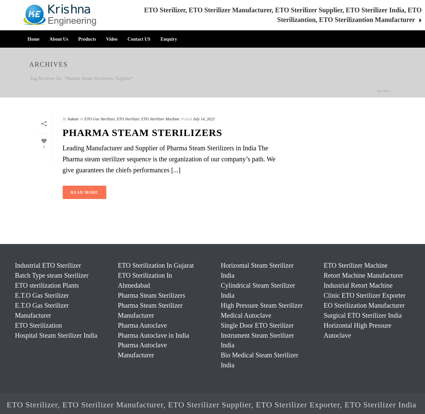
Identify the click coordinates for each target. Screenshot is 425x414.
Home (34, 39)
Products (87, 39)
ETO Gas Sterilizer (99, 119)
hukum (73, 119)
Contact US (139, 39)
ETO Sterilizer (128, 119)
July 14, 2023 (204, 119)
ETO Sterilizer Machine (160, 119)
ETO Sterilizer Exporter (298, 404)
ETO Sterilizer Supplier (209, 404)
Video (111, 39)
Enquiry (168, 39)
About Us (58, 39)
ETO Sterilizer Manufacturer (112, 404)
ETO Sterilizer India (381, 404)
